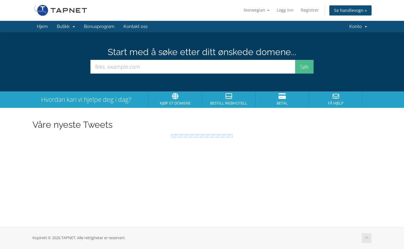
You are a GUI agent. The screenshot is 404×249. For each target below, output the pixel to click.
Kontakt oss (135, 26)
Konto (358, 26)
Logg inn (285, 10)
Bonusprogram (99, 26)
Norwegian (257, 10)
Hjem (42, 26)
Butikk (66, 26)
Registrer (310, 10)
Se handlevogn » (350, 10)
